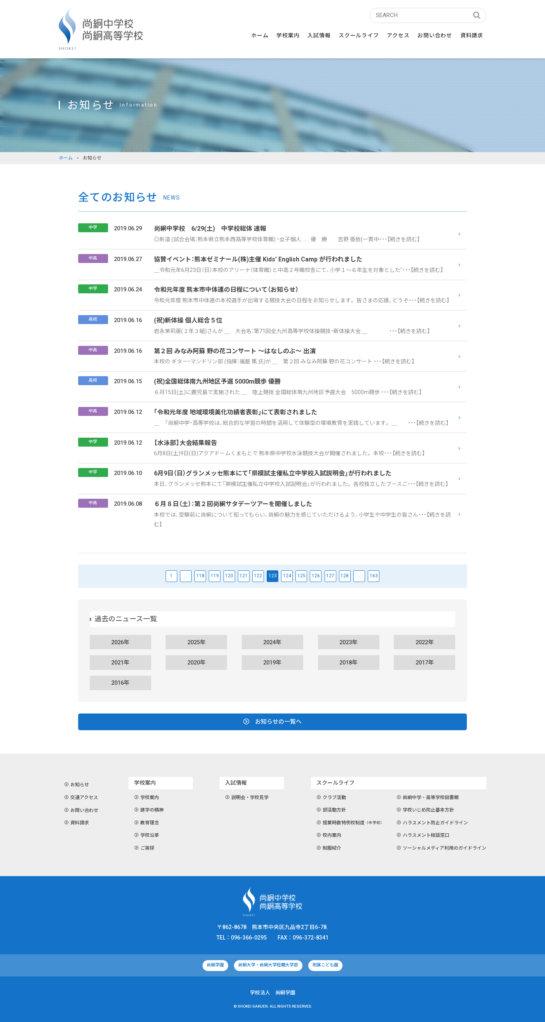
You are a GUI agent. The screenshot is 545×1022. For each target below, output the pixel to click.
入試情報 (318, 35)
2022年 (425, 642)
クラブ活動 (331, 798)
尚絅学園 (215, 965)
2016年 (120, 682)
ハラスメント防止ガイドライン (432, 823)
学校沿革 (147, 835)
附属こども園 (325, 965)
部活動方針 (331, 810)
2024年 (272, 642)
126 (316, 575)
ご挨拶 (144, 848)
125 (301, 575)
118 (200, 575)
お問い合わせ (434, 35)
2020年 (196, 662)
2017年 (425, 662)
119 (215, 575)
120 (229, 575)
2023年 (348, 642)
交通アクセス (81, 798)
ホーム (259, 35)
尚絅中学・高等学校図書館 (428, 798)
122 (258, 575)
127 (330, 575)
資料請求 (471, 35)
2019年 (272, 662)
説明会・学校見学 (247, 798)
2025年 (196, 642)
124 (287, 575)
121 (243, 575)
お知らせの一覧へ (272, 721)
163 (374, 575)
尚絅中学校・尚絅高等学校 (101, 29)
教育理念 (147, 823)
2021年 (120, 662)
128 (345, 575)
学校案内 (287, 35)
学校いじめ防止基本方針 (425, 810)
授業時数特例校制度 (350, 823)
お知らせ (77, 785)
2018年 (348, 662)
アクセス (398, 35)
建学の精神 (149, 810)
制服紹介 (329, 848)
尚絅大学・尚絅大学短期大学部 (268, 965)
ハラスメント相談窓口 (423, 835)
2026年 (120, 642)
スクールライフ (359, 35)
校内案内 (329, 835)
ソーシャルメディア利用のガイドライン (441, 848)
